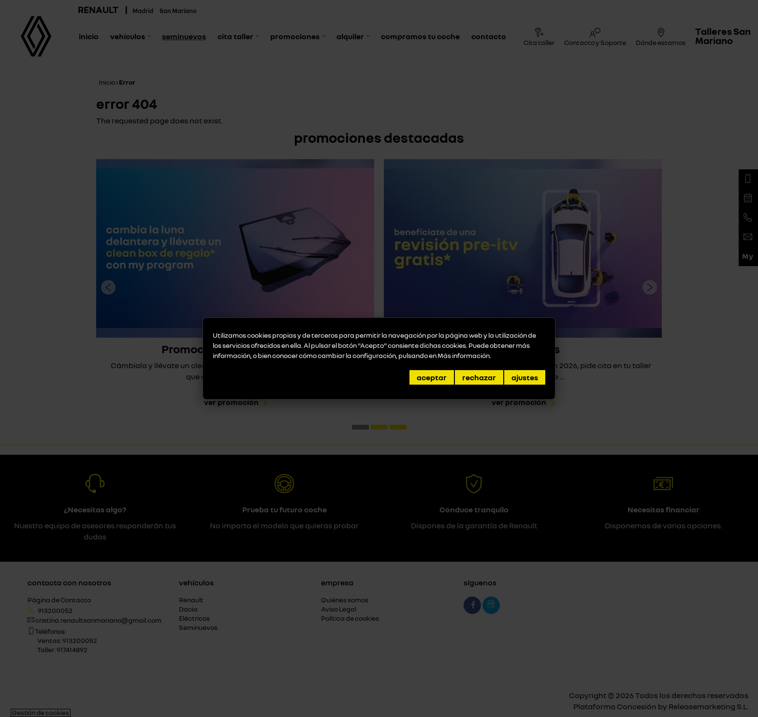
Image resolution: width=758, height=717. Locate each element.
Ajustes (524, 377)
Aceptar (432, 377)
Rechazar (479, 377)
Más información (463, 355)
